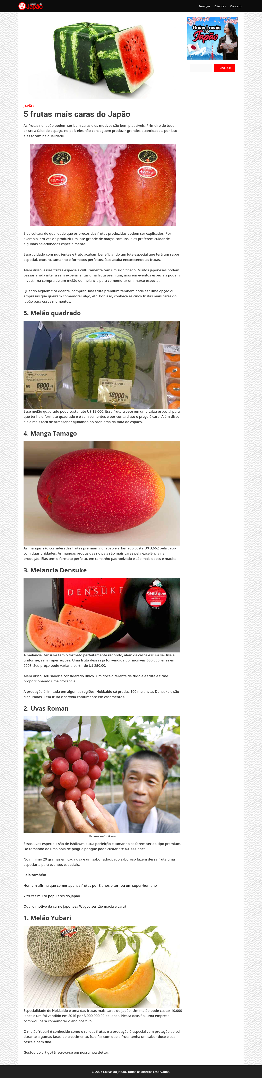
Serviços (204, 6)
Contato (236, 6)
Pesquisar (225, 68)
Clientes (220, 6)
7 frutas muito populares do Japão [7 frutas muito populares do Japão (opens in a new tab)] (52, 895)
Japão (29, 106)
